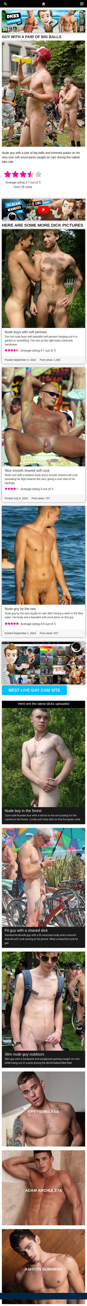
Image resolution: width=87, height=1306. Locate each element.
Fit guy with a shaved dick (26, 930)
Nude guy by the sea (20, 609)
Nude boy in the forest (23, 811)
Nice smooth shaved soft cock (27, 470)
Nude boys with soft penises (26, 332)
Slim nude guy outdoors (24, 1054)
